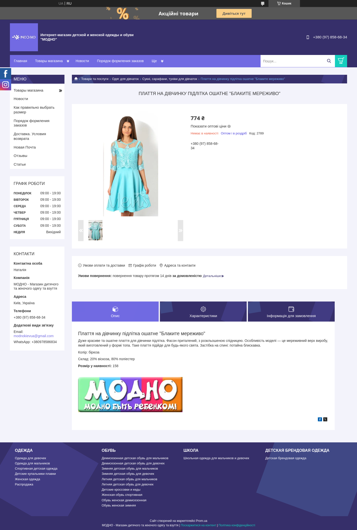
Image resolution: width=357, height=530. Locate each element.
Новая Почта (25, 147)
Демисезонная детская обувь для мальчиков (135, 458)
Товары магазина (49, 61)
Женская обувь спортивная (122, 495)
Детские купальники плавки (35, 474)
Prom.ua (201, 521)
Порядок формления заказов (120, 61)
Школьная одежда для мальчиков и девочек (216, 458)
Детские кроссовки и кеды (121, 489)
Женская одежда (27, 479)
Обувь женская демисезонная (124, 500)
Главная (20, 61)
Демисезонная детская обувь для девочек (133, 463)
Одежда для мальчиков (32, 463)
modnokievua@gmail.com (34, 336)
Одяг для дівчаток (125, 79)
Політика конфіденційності (236, 525)
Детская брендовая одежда (285, 458)
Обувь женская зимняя (119, 505)
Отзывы (20, 155)
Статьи (20, 164)
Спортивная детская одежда (36, 468)
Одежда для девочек (30, 458)
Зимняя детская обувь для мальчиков (130, 468)
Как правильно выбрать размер (34, 109)
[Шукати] (329, 61)
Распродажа (24, 484)
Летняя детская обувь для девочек (127, 484)
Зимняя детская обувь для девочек (128, 474)
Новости (82, 61)
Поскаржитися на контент (198, 525)
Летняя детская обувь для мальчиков (129, 479)
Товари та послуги (94, 79)
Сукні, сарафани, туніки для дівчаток (169, 79)
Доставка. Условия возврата (30, 136)
